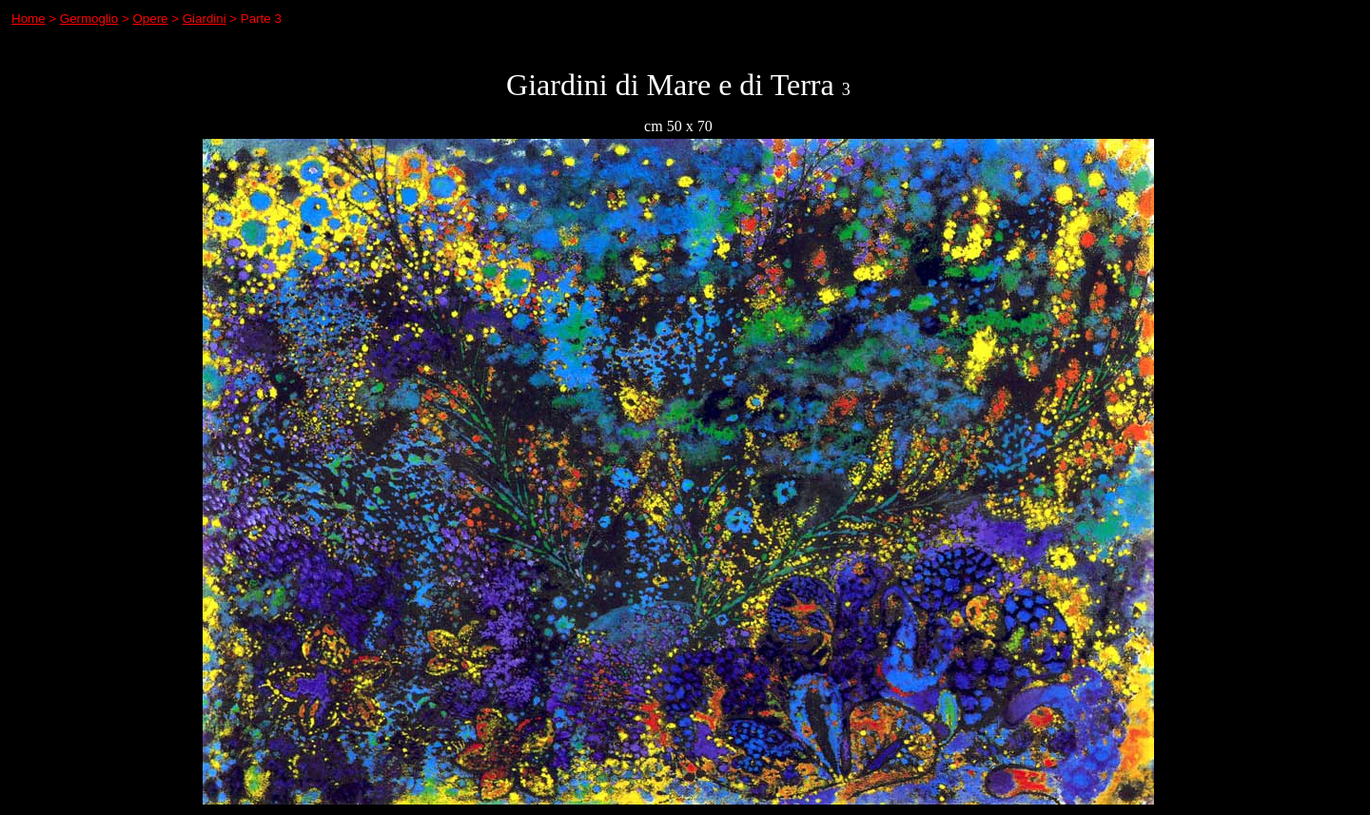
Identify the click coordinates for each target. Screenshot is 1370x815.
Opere (149, 18)
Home (28, 18)
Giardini (204, 18)
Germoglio (89, 18)
